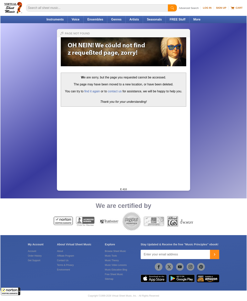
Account (32, 251)
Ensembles (95, 19)
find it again (92, 91)
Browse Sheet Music (115, 251)
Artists (134, 19)
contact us (115, 91)
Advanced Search (189, 8)
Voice (75, 19)
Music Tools (111, 255)
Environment (63, 269)
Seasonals (154, 19)
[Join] (214, 254)
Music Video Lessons (116, 265)
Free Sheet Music (114, 274)
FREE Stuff (177, 19)
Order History (34, 255)
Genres (116, 19)
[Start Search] (172, 7)
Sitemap (109, 279)
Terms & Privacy (65, 265)
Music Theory (112, 260)
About (60, 251)
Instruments (55, 19)
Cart (237, 7)
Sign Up (221, 7)
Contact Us (62, 260)
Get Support (34, 260)
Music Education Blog (116, 269)
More (196, 19)
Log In (207, 7)
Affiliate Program (65, 255)
